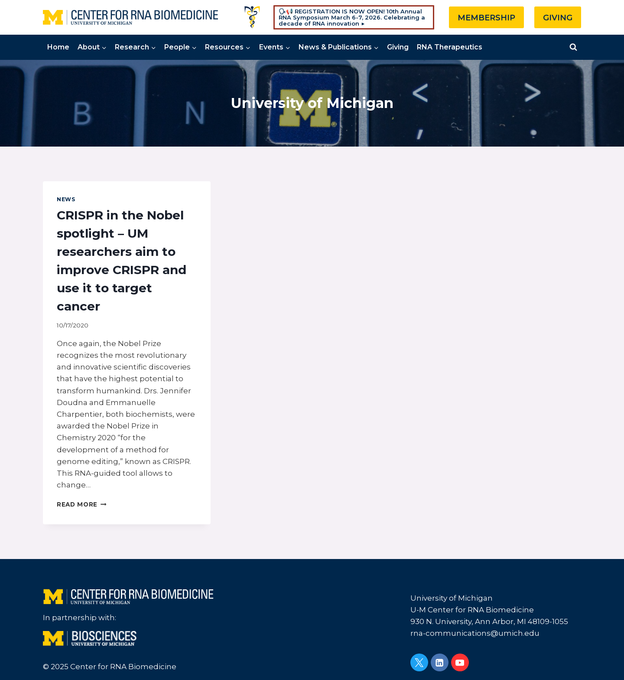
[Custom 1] (252, 17)
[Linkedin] (439, 662)
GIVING (557, 18)
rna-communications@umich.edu (475, 633)
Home (58, 47)
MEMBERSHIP (486, 18)
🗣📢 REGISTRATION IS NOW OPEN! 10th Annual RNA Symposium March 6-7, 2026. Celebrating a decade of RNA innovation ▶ (352, 17)
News (66, 199)
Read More (82, 504)
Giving (398, 47)
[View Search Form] (573, 47)
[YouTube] (460, 662)
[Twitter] (419, 662)
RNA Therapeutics (449, 47)
